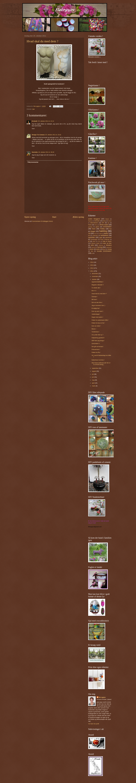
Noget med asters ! (97, 317)
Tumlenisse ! (95, 332)
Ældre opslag (78, 217)
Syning (99, 247)
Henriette (35, 152)
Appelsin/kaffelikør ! (97, 282)
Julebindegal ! (96, 314)
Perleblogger (94, 239)
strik (92, 245)
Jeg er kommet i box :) (98, 305)
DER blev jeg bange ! (98, 340)
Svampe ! (94, 296)
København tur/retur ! (98, 360)
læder (106, 233)
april (93, 383)
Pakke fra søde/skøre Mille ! (100, 320)
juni (93, 377)
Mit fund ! (94, 299)
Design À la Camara (38, 135)
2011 (92, 271)
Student (109, 245)
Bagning (90, 220)
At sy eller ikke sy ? (97, 335)
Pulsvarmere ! (96, 349)
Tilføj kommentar (32, 162)
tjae (33, 109)
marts (94, 386)
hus (110, 229)
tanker (92, 249)
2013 (92, 265)
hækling (103, 231)
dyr (108, 222)
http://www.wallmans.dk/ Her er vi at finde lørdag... (101, 363)
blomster (97, 221)
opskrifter (91, 237)
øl (92, 253)
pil (89, 241)
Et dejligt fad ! (96, 308)
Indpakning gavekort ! (98, 338)
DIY (103, 223)
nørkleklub (104, 235)
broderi (110, 220)
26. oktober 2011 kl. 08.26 (46, 152)
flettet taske (104, 225)
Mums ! (94, 329)
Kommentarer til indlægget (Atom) (42, 221)
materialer (95, 235)
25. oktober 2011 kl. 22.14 (46, 121)
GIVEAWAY (107, 227)
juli (93, 374)
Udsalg (109, 249)
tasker (98, 249)
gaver (97, 227)
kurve (95, 233)
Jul (89, 233)
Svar (33, 128)
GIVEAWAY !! (96, 343)
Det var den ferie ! (97, 302)
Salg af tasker (107, 241)
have (93, 229)
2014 (92, 262)
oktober (94, 279)
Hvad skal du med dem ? (42, 41)
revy (99, 241)
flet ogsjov (102, 697)
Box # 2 (94, 290)
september (95, 368)
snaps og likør (107, 243)
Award (107, 219)
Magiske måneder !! (98, 285)
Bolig (104, 220)
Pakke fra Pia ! (96, 352)
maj (93, 380)
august (94, 371)
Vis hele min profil (93, 724)
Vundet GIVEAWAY (104, 251)
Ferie (89, 225)
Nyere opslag (30, 217)
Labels (100, 233)
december (95, 273)
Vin (92, 251)
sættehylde (109, 247)
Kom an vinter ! (96, 326)
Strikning (101, 245)
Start (54, 217)
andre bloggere (94, 219)
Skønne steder (95, 243)
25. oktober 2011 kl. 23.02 (53, 135)
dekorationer (94, 223)
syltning (93, 247)
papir (100, 237)
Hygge (92, 231)
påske (94, 241)
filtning (96, 224)
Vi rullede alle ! (96, 288)
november (95, 276)
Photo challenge (104, 239)
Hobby (102, 229)
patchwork (108, 237)
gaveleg (90, 226)
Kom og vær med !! (97, 311)
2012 (92, 268)
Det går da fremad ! (97, 346)
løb (89, 235)
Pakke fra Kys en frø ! (98, 323)
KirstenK (35, 121)
